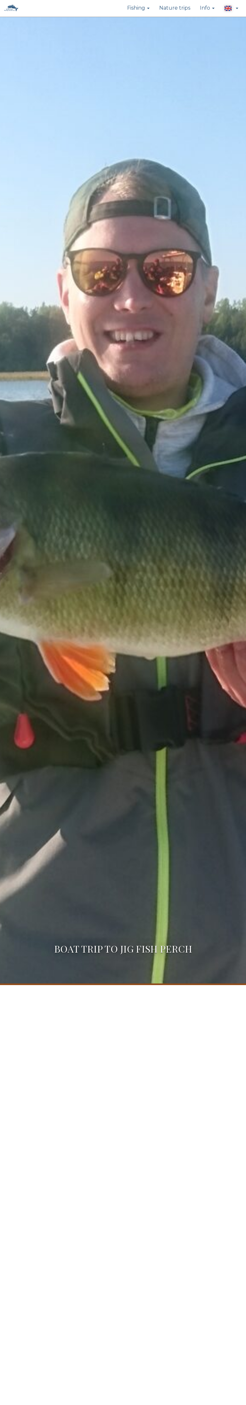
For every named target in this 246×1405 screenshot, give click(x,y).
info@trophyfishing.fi (51, 1314)
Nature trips (174, 8)
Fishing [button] (138, 8)
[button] (231, 8)
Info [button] (207, 8)
